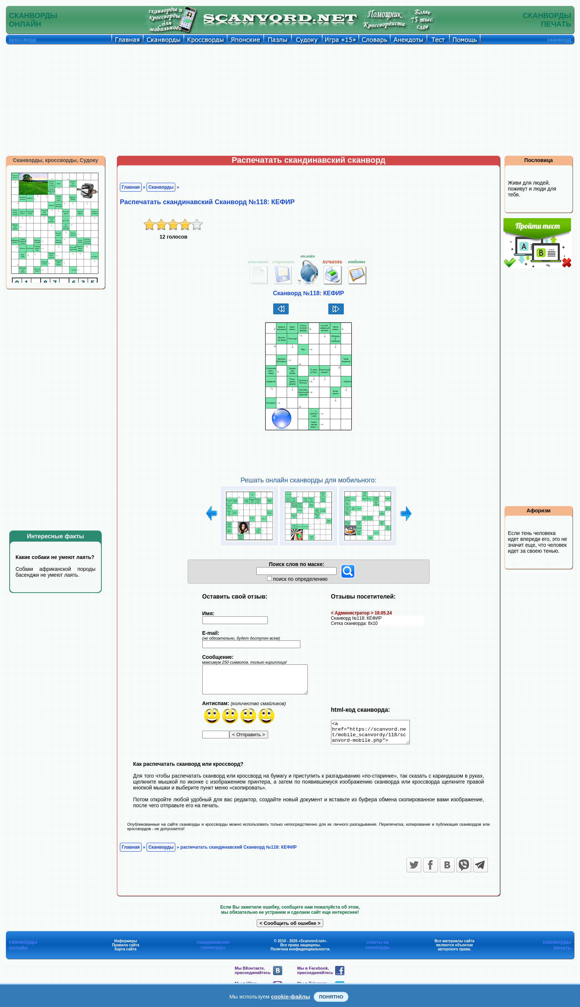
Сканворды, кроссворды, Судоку (55, 160)
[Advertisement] (290, 100)
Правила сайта (125, 949)
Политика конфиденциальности (300, 954)
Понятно (331, 997)
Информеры (125, 945)
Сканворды (160, 187)
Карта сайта (125, 954)
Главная (131, 187)
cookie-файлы (290, 996)
